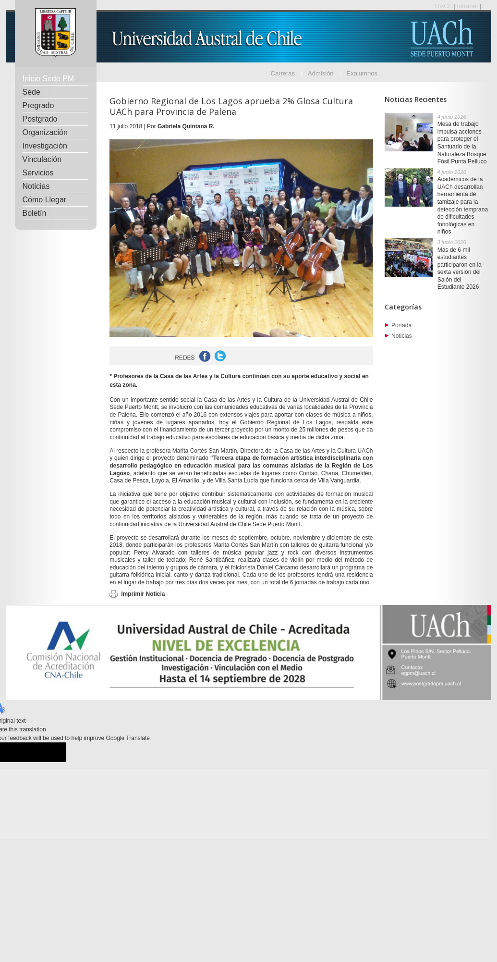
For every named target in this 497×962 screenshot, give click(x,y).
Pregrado (38, 105)
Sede (31, 92)
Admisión (320, 73)
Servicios (38, 173)
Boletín (35, 213)
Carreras (283, 73)
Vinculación (42, 159)
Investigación (45, 146)
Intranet (468, 6)
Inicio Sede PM (48, 78)
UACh (444, 6)
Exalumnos (362, 73)
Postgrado (40, 119)
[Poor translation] (48, 752)
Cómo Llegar (45, 200)
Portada (401, 325)
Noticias (36, 186)
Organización (45, 132)
